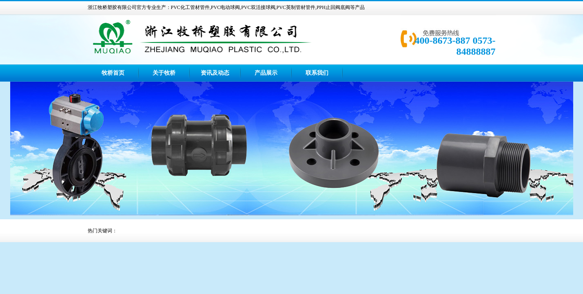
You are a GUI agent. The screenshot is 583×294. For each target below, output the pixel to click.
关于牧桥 (164, 73)
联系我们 (317, 73)
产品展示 (266, 73)
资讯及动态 (215, 73)
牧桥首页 (113, 73)
